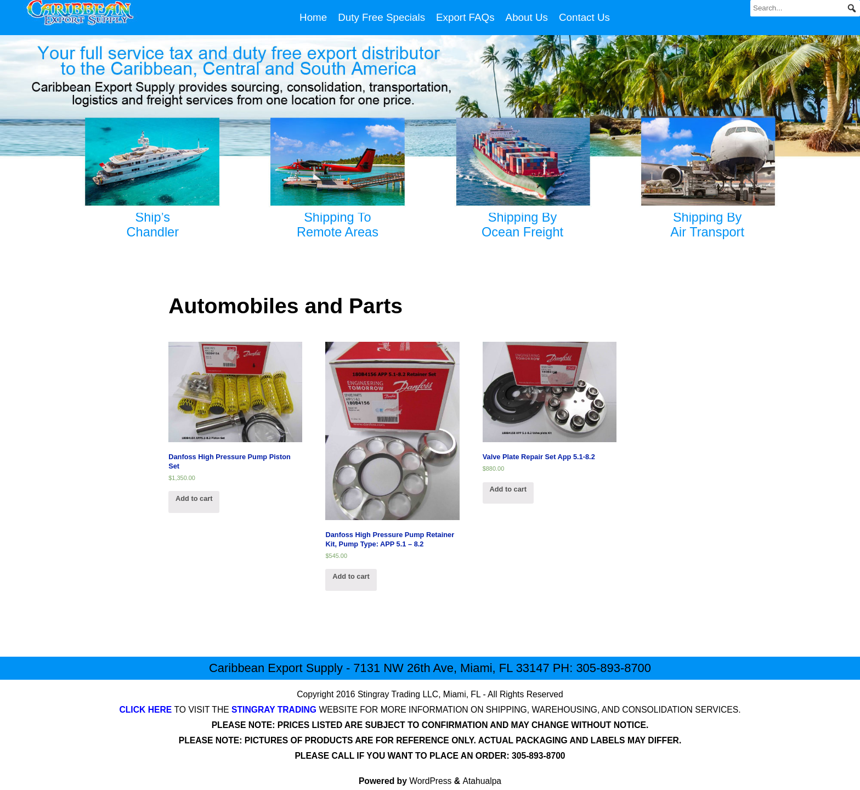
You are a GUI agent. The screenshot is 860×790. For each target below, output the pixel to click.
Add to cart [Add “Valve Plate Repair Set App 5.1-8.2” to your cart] (508, 489)
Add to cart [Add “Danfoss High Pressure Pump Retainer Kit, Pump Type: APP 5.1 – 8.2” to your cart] (351, 576)
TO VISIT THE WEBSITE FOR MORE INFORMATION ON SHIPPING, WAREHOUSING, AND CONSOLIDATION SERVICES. (429, 709)
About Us (527, 17)
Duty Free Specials (381, 17)
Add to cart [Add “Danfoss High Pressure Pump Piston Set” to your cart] (194, 498)
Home (313, 17)
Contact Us (584, 17)
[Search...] (805, 8)
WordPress (430, 781)
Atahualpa (482, 781)
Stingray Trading (389, 694)
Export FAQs (465, 17)
